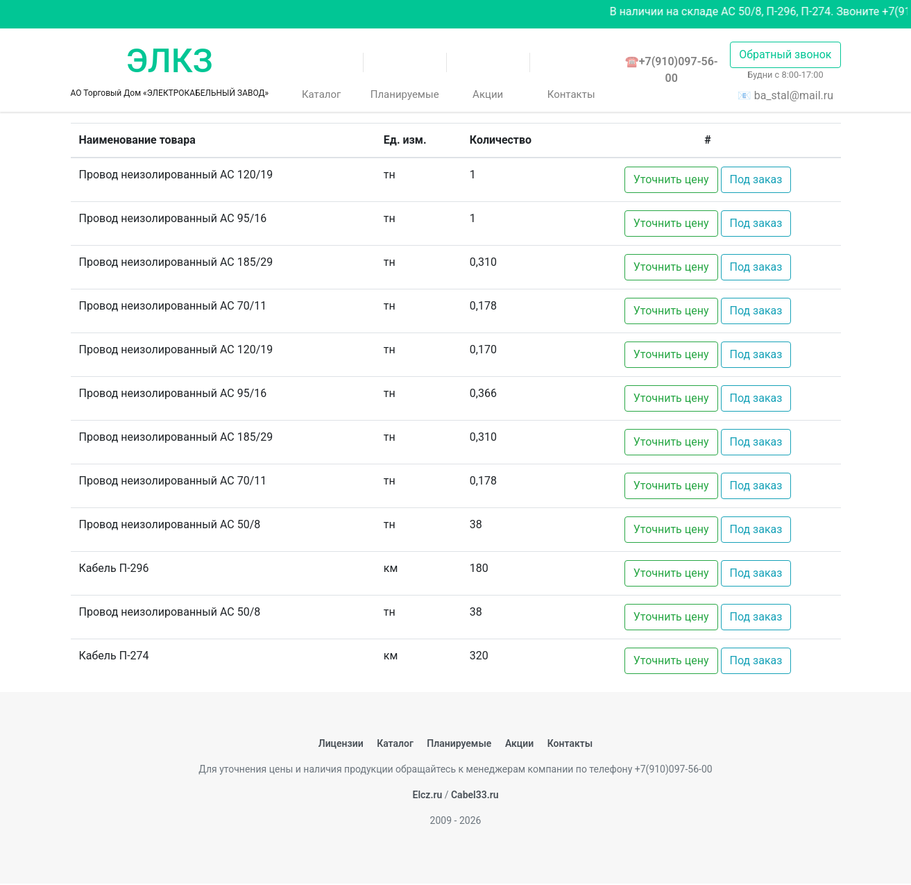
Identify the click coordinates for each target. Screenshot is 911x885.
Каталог (395, 743)
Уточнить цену (671, 179)
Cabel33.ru (475, 794)
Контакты (571, 75)
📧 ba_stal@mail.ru (785, 95)
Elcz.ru (427, 794)
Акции (487, 75)
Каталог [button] (321, 75)
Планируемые (405, 75)
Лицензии (341, 743)
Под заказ (756, 179)
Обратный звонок (785, 54)
